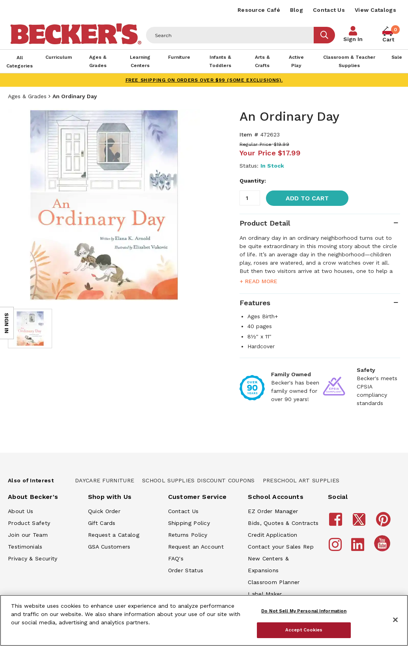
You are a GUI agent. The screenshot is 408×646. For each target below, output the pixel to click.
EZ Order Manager (273, 511)
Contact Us (329, 10)
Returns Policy (188, 535)
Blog (296, 10)
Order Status (186, 570)
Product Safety (29, 523)
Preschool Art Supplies (301, 480)
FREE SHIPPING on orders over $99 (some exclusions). (204, 80)
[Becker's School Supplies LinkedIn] (359, 548)
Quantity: (253, 180)
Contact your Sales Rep (281, 546)
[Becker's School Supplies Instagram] (336, 548)
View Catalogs (375, 10)
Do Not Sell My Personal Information (303, 611)
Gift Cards (102, 523)
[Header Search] (230, 35)
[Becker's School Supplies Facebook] (336, 523)
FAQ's (176, 558)
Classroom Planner (273, 582)
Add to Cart (307, 198)
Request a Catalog (113, 535)
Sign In (353, 39)
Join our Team (28, 535)
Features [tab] (255, 303)
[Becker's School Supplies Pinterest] (384, 523)
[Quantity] (250, 197)
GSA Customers (109, 546)
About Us (20, 511)
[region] (204, 620)
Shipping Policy (189, 523)
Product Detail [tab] (265, 223)
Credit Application (272, 535)
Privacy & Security (32, 558)
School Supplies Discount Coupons (198, 480)
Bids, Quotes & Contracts (283, 523)
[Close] (395, 620)
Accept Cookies (304, 630)
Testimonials (25, 546)
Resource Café (259, 10)
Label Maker (265, 594)
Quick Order (104, 511)
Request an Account (196, 546)
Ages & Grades (27, 96)
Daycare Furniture (104, 480)
